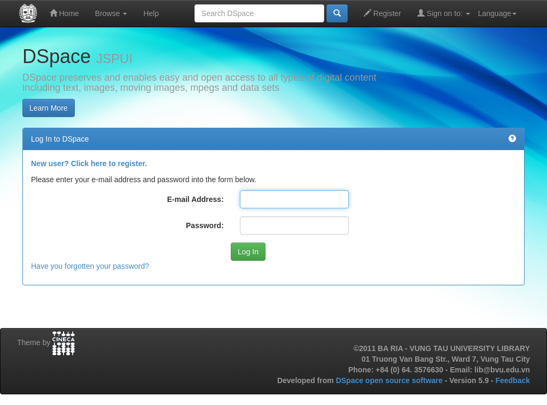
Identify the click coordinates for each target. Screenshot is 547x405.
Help (151, 13)
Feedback (512, 380)
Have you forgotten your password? (90, 266)
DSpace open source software (390, 380)
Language (497, 13)
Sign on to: (443, 13)
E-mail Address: (195, 199)
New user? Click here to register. (89, 163)
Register (382, 13)
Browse (111, 13)
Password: (205, 225)
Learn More (48, 108)
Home (64, 13)
